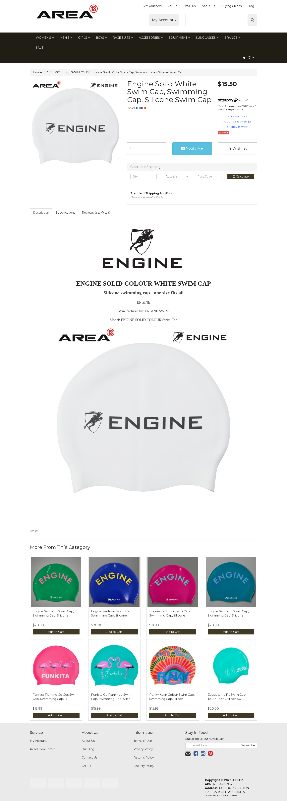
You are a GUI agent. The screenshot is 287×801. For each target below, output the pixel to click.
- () (248, 57)
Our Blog (88, 749)
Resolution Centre (42, 749)
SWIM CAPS (80, 72)
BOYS (101, 37)
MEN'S (66, 37)
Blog (251, 6)
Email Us (189, 6)
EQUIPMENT (179, 37)
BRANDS (232, 37)
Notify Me (192, 148)
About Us (208, 6)
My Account (164, 20)
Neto (234, 795)
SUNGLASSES (207, 37)
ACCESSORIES (151, 37)
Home (37, 72)
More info (233, 100)
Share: (138, 107)
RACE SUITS (123, 37)
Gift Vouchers (152, 6)
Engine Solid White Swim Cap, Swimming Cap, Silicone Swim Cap (137, 72)
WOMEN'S (45, 37)
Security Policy (144, 766)
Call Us (172, 6)
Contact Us (89, 757)
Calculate (241, 176)
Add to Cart (56, 632)
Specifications (65, 212)
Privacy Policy (143, 749)
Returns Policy (144, 757)
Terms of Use (143, 741)
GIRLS (84, 37)
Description (41, 212)
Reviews (96, 212)
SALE (39, 47)
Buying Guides (231, 6)
